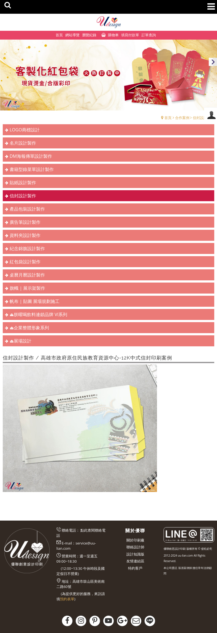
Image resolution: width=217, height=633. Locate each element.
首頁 (168, 117)
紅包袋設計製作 (25, 262)
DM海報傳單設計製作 (31, 156)
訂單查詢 (149, 34)
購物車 (113, 34)
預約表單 (67, 598)
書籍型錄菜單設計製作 (32, 169)
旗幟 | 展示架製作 (27, 288)
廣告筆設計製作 (25, 222)
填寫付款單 (130, 34)
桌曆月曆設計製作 (27, 275)
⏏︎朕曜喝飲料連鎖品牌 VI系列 (38, 314)
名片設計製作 (23, 143)
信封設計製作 (203, 117)
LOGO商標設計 (25, 130)
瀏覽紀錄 (89, 34)
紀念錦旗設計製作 (27, 248)
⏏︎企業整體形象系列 (29, 328)
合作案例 (182, 117)
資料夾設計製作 (25, 235)
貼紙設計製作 (23, 182)
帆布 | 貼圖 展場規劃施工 (34, 301)
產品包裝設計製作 (27, 209)
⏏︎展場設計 (20, 341)
